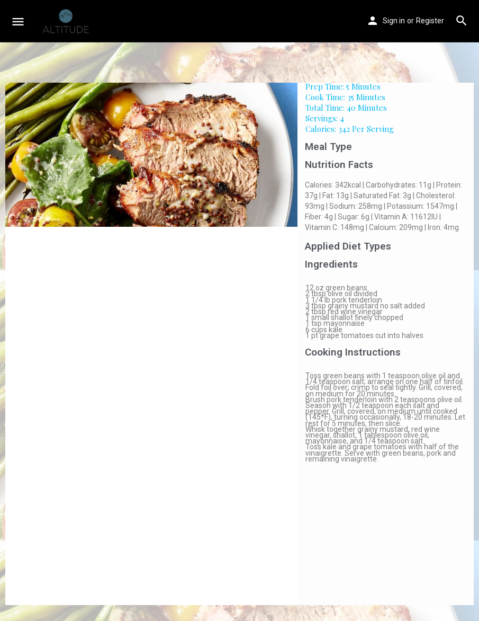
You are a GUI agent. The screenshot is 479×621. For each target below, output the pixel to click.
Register (430, 20)
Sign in (394, 20)
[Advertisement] (385, 539)
